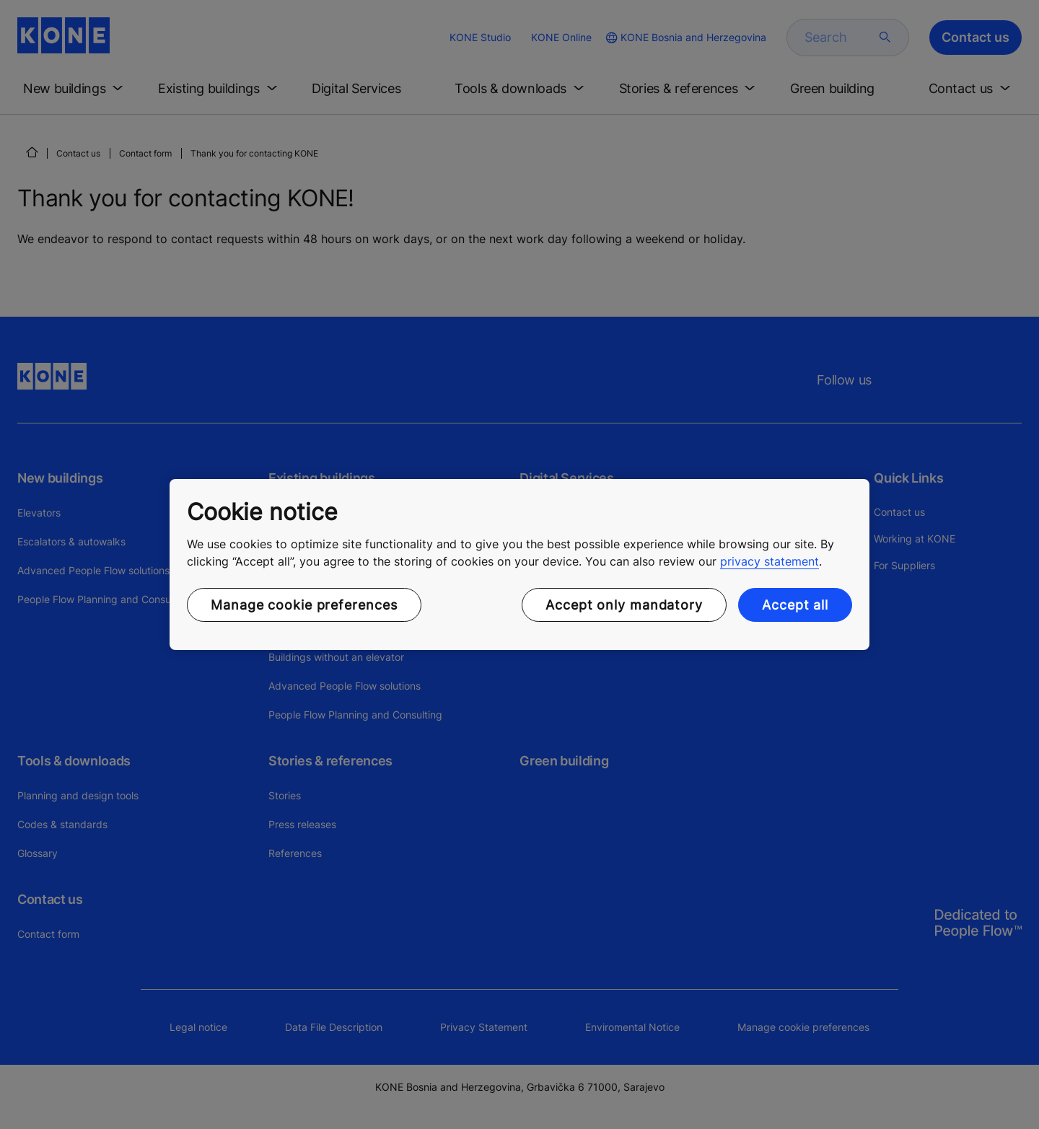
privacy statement (769, 561)
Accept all (795, 604)
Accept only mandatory (624, 604)
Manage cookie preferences (304, 604)
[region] (519, 565)
